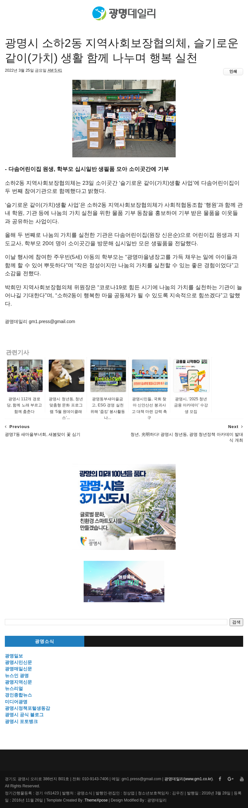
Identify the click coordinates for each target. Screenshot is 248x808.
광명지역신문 (18, 682)
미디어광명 (16, 701)
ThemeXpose (96, 800)
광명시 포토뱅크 (21, 721)
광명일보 (14, 655)
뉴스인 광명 (17, 675)
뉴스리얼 (14, 688)
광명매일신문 (18, 668)
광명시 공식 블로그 (24, 714)
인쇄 (233, 71)
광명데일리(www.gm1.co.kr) (188, 779)
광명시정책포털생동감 (27, 708)
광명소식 (44, 641)
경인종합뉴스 (18, 695)
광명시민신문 (18, 662)
